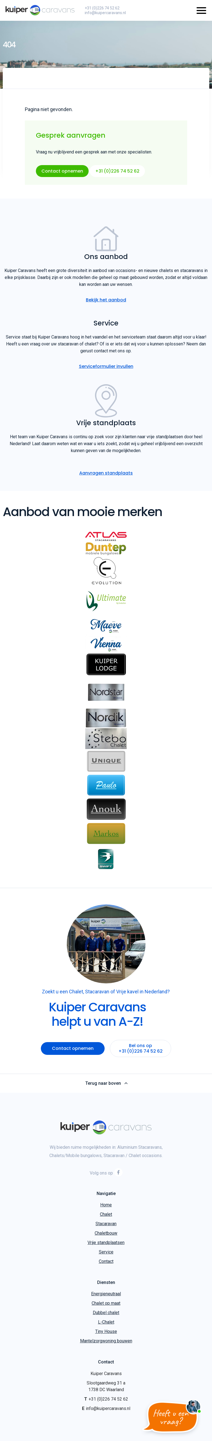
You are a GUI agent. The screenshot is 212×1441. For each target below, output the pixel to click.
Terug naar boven (106, 1083)
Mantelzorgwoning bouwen (106, 1340)
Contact (106, 1261)
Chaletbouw (106, 1233)
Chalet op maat (106, 1303)
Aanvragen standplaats (106, 473)
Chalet (106, 1214)
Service (106, 1252)
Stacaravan (106, 1223)
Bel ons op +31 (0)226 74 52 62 (141, 1048)
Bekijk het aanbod (106, 300)
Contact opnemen (62, 171)
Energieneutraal (106, 1293)
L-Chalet (106, 1322)
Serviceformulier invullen (106, 366)
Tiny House (106, 1331)
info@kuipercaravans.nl (105, 13)
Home (106, 1204)
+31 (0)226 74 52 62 (102, 8)
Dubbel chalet (106, 1312)
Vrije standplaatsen (106, 1242)
